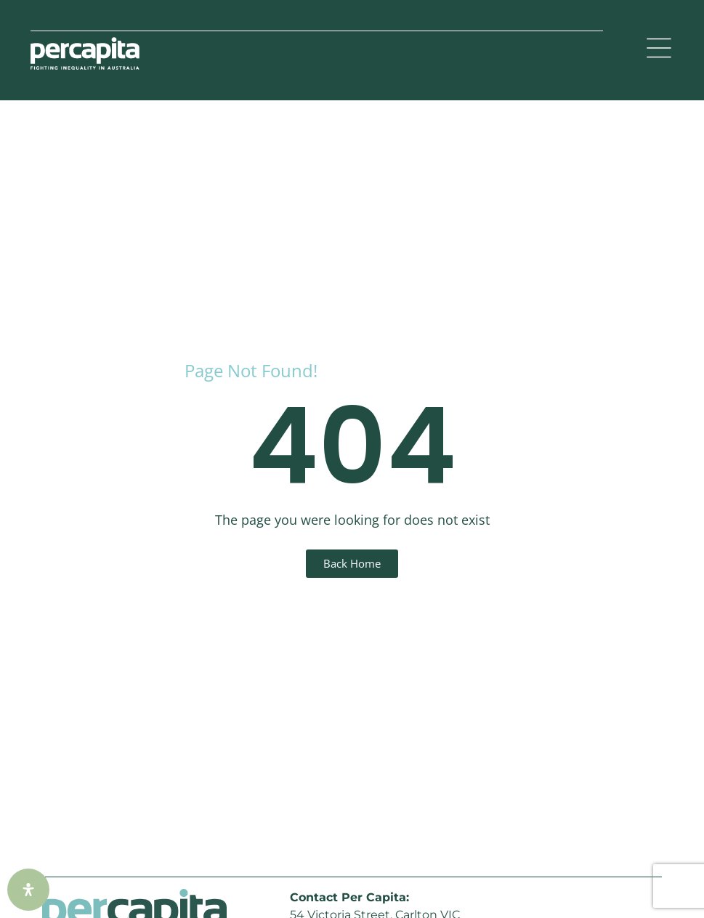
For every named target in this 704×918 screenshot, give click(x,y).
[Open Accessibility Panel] (28, 890)
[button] (658, 49)
